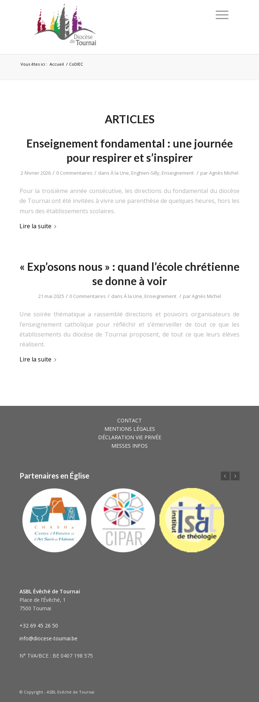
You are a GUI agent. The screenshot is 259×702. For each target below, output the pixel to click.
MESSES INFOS (129, 445)
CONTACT (129, 420)
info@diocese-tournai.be (48, 638)
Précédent (225, 476)
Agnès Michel (223, 173)
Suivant (235, 476)
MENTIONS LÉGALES (129, 428)
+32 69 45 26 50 (38, 625)
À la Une (120, 173)
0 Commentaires (74, 173)
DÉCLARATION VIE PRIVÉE (129, 437)
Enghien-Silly (145, 173)
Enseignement (178, 173)
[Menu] (222, 14)
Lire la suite (39, 226)
